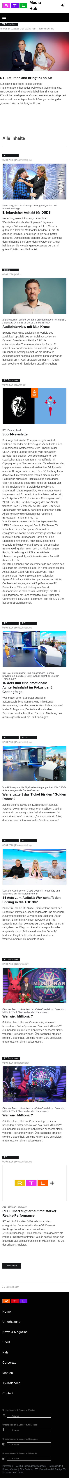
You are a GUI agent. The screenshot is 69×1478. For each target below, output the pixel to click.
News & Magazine (15, 1332)
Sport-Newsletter (15, 434)
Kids (5, 1352)
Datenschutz (55, 1466)
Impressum (7, 1466)
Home (6, 1311)
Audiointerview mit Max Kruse (26, 327)
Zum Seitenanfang (63, 1313)
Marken (7, 1373)
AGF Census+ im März (14, 1207)
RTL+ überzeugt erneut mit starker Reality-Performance (29, 1213)
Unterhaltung (11, 1321)
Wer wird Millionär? (17, 1016)
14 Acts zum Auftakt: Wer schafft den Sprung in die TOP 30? (31, 900)
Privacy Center (9, 1469)
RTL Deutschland (11, 430)
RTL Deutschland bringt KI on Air (26, 78)
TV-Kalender (11, 1383)
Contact (7, 1393)
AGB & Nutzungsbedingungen (31, 1466)
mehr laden (11, 1266)
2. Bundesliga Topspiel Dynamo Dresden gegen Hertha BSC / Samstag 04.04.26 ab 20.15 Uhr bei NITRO (34, 321)
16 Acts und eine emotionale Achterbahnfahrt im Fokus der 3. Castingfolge (27, 687)
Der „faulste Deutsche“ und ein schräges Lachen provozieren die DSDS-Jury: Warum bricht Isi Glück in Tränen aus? (30, 676)
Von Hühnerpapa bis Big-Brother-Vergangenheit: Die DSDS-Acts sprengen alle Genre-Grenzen (34, 789)
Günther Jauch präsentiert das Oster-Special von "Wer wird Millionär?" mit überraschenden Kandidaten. (33, 1011)
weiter (2, 106)
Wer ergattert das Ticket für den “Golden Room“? (34, 797)
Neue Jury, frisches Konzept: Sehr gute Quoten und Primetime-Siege (29, 207)
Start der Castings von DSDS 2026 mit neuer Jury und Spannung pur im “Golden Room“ (31, 892)
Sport (6, 1342)
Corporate (9, 1362)
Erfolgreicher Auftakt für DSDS (26, 212)
